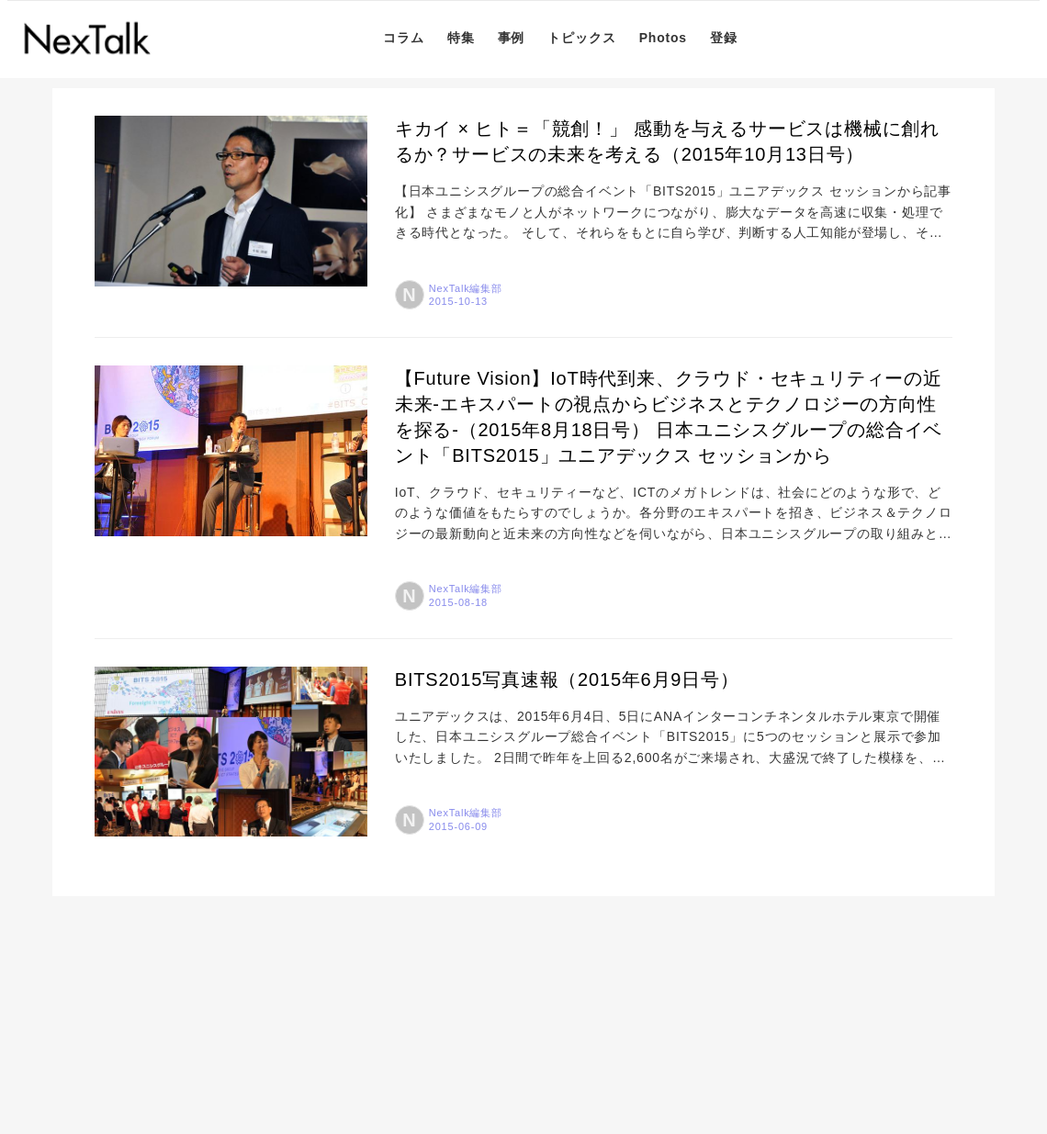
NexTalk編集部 (465, 288)
